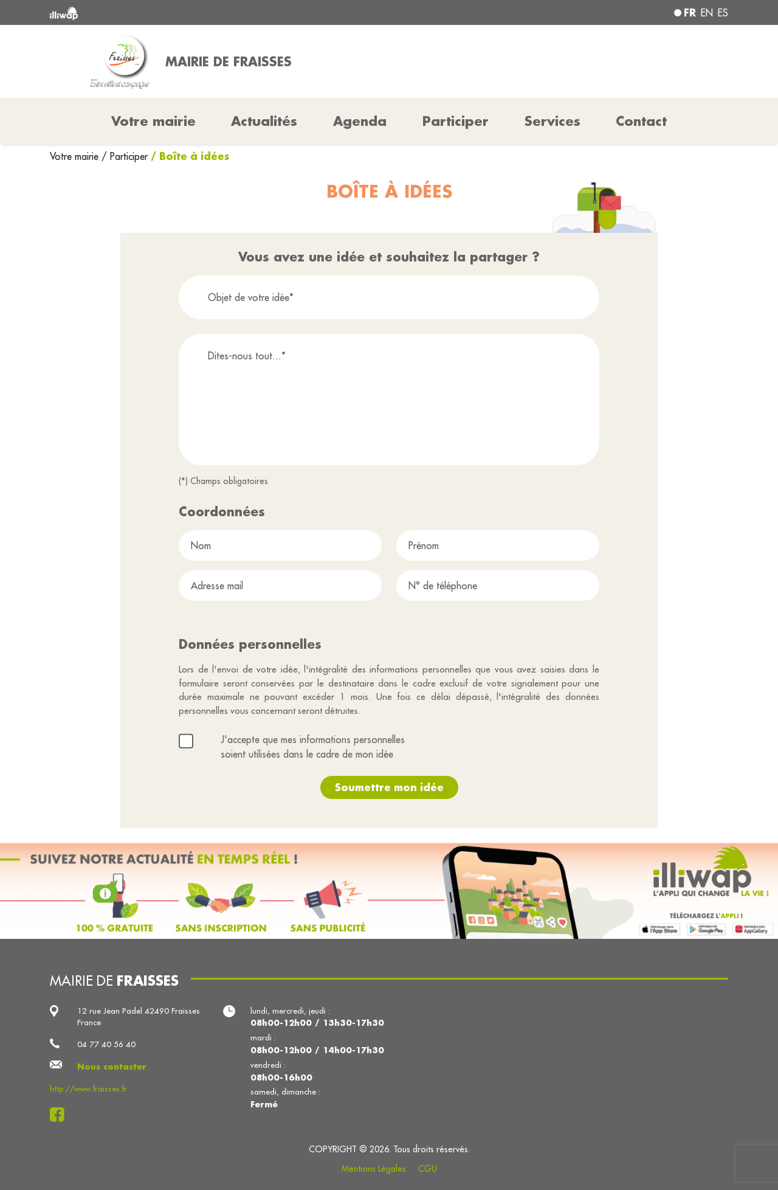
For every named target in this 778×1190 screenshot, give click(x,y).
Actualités (264, 121)
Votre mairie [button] (153, 121)
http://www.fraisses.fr (88, 1089)
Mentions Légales (374, 1168)
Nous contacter (111, 1066)
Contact (641, 121)
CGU (427, 1168)
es (723, 13)
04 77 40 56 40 (106, 1044)
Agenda (360, 121)
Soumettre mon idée (389, 787)
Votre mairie (76, 156)
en (707, 13)
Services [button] (552, 121)
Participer (455, 121)
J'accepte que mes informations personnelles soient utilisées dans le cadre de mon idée (313, 746)
